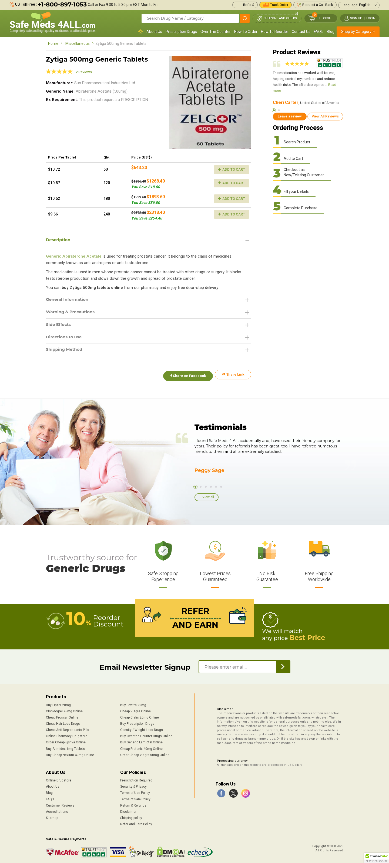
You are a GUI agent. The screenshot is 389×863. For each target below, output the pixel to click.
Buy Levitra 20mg (133, 704)
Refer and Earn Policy (136, 823)
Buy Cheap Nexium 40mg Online (70, 754)
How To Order (245, 31)
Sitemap (52, 816)
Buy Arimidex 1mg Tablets (65, 747)
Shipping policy (131, 816)
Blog (330, 31)
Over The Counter (215, 31)
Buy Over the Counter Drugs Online (146, 735)
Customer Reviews (60, 804)
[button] (376, 858)
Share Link (233, 377)
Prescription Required (136, 779)
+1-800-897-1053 (62, 4)
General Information (69, 300)
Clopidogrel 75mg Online (64, 710)
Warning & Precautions (72, 313)
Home (53, 43)
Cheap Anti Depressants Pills (67, 728)
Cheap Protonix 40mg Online (141, 747)
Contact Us (301, 31)
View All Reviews (325, 116)
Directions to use (65, 338)
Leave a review (290, 116)
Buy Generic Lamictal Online (141, 741)
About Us (154, 31)
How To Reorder (274, 31)
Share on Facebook (186, 377)
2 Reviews (84, 72)
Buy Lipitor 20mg (58, 704)
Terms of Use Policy (135, 792)
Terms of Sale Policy (135, 798)
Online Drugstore (58, 779)
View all (208, 496)
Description (59, 239)
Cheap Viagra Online (135, 710)
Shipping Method (65, 351)
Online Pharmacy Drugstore (66, 735)
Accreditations (57, 810)
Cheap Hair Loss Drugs (63, 722)
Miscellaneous (77, 43)
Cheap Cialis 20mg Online (139, 716)
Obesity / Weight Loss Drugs (141, 728)
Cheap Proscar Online (62, 716)
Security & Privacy (133, 785)
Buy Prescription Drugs (137, 722)
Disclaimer (128, 810)
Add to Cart (231, 169)
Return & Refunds (133, 804)
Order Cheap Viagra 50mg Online (144, 754)
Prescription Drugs (181, 31)
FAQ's (318, 31)
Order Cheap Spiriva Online (66, 741)
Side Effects (59, 325)
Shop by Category (356, 31)
